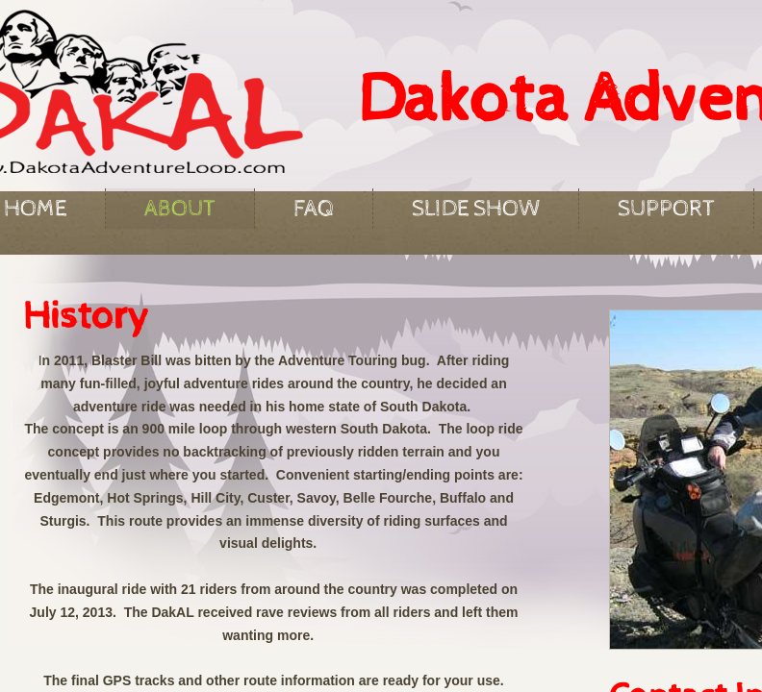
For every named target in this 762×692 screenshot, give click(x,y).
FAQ (313, 208)
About (180, 208)
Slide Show (476, 208)
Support (666, 208)
